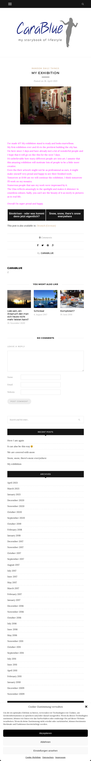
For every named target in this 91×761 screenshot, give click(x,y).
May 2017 (12, 582)
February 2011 (14, 676)
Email (10, 384)
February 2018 (14, 529)
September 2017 (15, 559)
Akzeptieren (45, 733)
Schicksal (39, 311)
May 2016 (12, 635)
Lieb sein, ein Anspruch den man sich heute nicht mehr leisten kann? (18, 315)
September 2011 (15, 652)
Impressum (60, 757)
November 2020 (15, 506)
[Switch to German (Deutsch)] (46, 226)
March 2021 (13, 488)
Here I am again (15, 440)
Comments (45, 237)
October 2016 (14, 617)
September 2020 (16, 517)
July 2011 (11, 658)
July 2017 (11, 570)
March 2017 (13, 588)
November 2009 (15, 693)
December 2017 (15, 541)
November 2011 (15, 641)
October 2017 (14, 553)
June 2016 (12, 629)
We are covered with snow (21, 452)
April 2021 (12, 482)
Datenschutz (48, 757)
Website (11, 392)
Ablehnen (45, 742)
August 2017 (13, 564)
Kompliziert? (67, 311)
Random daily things (45, 68)
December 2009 (15, 688)
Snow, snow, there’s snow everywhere (27, 458)
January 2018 (14, 535)
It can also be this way (20, 446)
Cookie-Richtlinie (33, 757)
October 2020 (14, 512)
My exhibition (14, 464)
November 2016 (15, 611)
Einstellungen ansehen (45, 750)
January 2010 (14, 682)
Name (10, 377)
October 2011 (14, 647)
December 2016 (15, 605)
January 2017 (13, 600)
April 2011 (12, 670)
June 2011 (12, 664)
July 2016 (12, 623)
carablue (47, 253)
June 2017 (12, 576)
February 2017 (14, 594)
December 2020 (15, 500)
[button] (86, 706)
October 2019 (14, 523)
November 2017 (15, 547)
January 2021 (14, 494)
